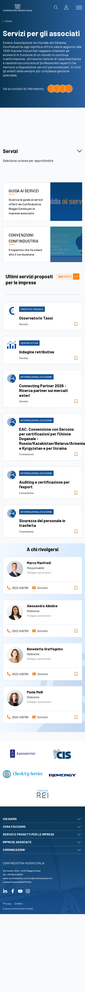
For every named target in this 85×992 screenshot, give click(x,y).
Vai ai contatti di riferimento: (23, 88)
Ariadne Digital (25, 952)
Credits (18, 947)
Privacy (7, 947)
